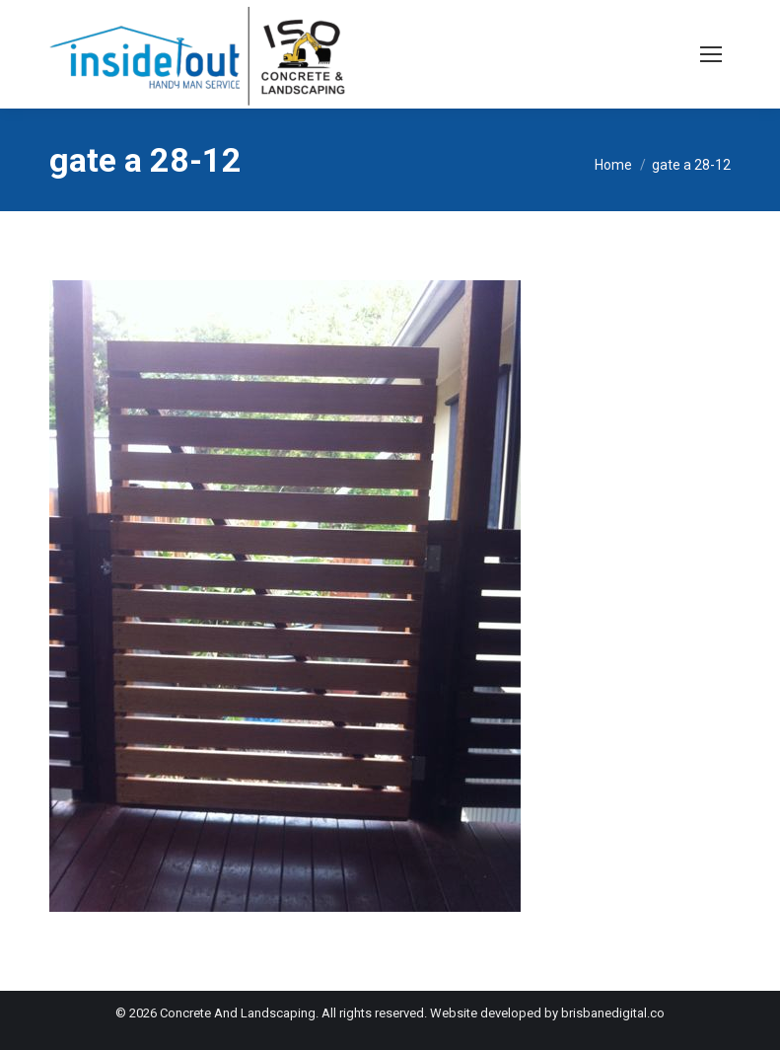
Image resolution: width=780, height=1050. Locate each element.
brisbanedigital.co (613, 1013)
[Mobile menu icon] (711, 54)
